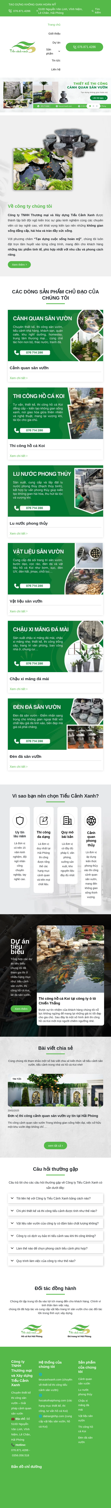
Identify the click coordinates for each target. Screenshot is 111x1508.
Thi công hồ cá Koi (85, 1429)
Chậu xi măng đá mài (83, 1405)
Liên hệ (55, 69)
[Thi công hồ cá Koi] (55, 447)
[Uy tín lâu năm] (20, 820)
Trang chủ (54, 24)
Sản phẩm (53, 51)
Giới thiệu (54, 33)
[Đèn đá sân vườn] (55, 757)
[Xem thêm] (19, 264)
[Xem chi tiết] (18, 378)
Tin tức (56, 60)
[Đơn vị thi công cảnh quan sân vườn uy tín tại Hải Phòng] (55, 1090)
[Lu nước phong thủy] (55, 524)
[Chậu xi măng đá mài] (55, 680)
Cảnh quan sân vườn (85, 1381)
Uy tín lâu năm (20, 834)
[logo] (23, 47)
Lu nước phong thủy (85, 1392)
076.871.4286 (19, 11)
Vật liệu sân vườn (85, 1418)
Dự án (56, 42)
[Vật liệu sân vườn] (55, 602)
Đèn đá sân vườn (85, 1440)
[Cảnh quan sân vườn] (55, 369)
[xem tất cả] (55, 1145)
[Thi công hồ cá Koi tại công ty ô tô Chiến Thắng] (70, 1009)
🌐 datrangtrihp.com (52, 1416)
